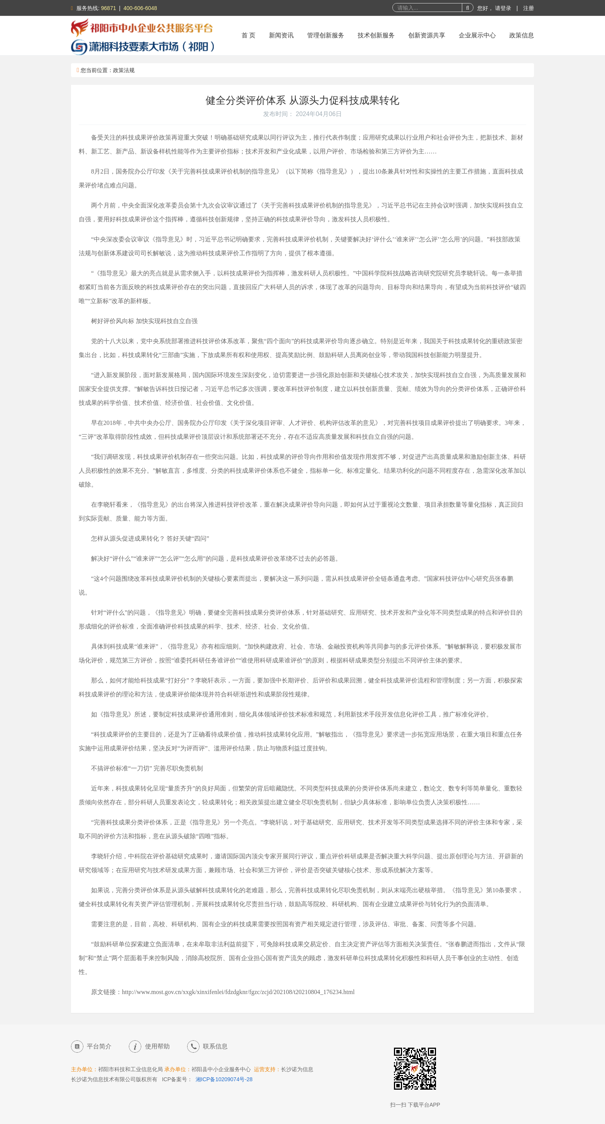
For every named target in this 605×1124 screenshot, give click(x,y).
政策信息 (521, 35)
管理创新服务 (325, 35)
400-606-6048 (140, 8)
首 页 (248, 35)
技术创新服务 (376, 35)
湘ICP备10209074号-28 (224, 1079)
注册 (528, 8)
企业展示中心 (477, 35)
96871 (108, 8)
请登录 (504, 8)
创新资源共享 (426, 35)
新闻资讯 (281, 35)
